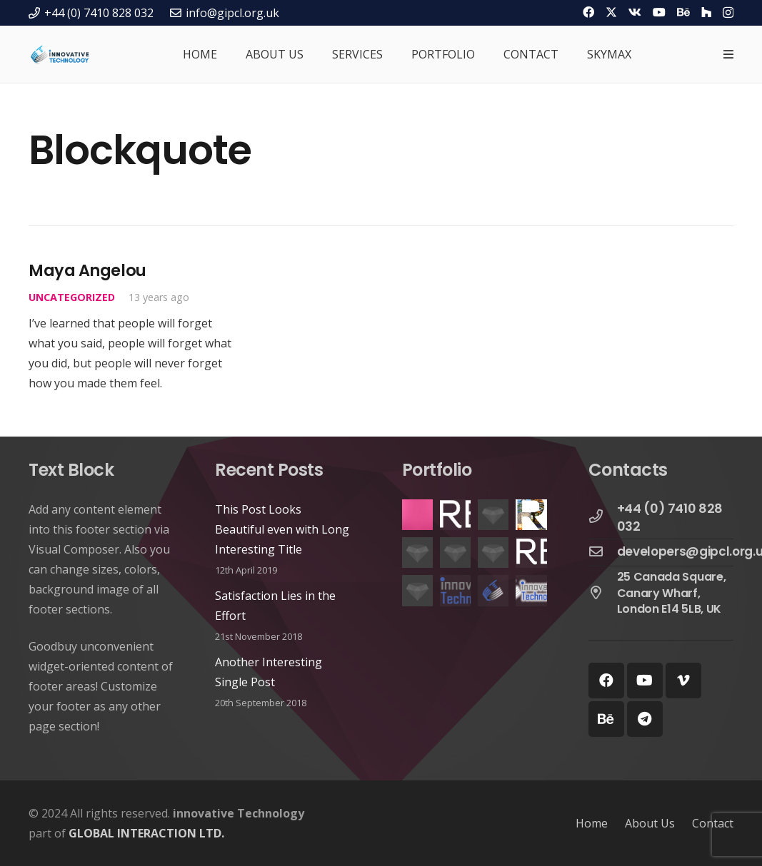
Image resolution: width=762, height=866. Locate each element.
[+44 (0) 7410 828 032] (602, 517)
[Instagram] (728, 12)
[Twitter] (611, 12)
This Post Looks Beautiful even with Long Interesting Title (282, 529)
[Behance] (683, 12)
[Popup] (728, 54)
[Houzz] (706, 12)
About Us (650, 823)
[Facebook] (588, 12)
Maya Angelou (87, 270)
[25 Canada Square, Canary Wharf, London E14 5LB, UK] (602, 593)
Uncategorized (72, 297)
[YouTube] (659, 12)
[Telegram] (645, 719)
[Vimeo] (683, 680)
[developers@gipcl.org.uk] (602, 552)
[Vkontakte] (634, 12)
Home (592, 823)
